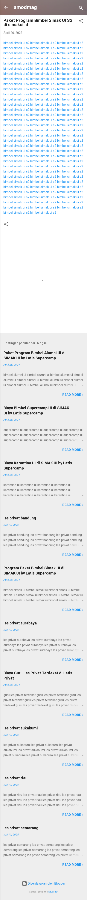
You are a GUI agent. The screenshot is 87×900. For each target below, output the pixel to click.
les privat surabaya (20, 623)
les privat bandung (19, 518)
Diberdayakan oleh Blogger (43, 883)
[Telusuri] (81, 8)
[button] (81, 21)
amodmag (25, 7)
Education (53, 891)
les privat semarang (20, 828)
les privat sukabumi (20, 728)
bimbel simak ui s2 (16, 43)
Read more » (73, 395)
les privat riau (15, 778)
